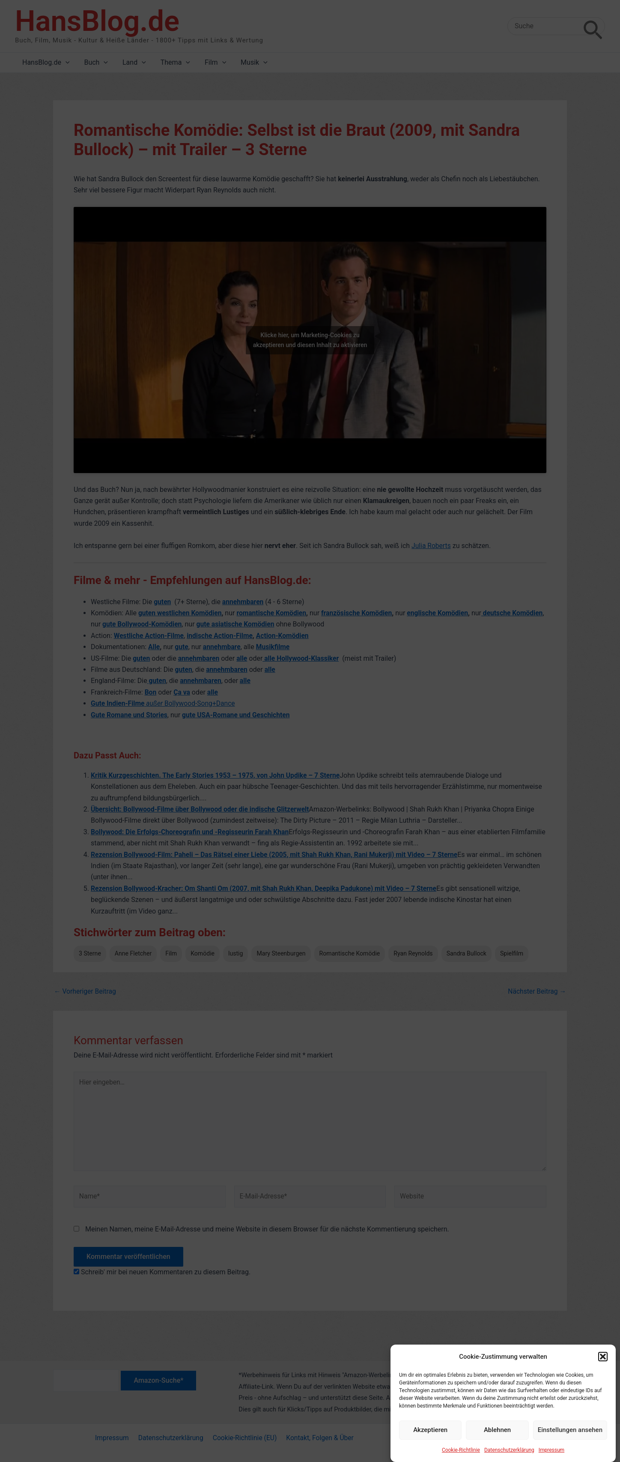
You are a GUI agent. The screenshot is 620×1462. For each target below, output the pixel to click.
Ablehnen (497, 1445)
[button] (603, 1371)
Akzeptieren (430, 1445)
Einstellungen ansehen (570, 1445)
